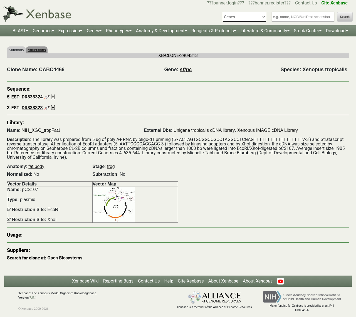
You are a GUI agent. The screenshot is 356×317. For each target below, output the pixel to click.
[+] (53, 97)
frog (111, 166)
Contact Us (306, 3)
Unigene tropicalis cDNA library (204, 130)
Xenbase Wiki (85, 281)
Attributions (37, 50)
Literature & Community (264, 30)
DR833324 (32, 97)
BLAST (19, 30)
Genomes (42, 30)
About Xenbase (223, 281)
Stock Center (306, 30)
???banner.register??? (269, 3)
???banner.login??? (225, 3)
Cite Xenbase (191, 281)
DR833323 (32, 107)
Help (168, 281)
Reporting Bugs (118, 281)
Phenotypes (117, 30)
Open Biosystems (65, 258)
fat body (36, 166)
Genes (93, 30)
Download (336, 30)
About (258, 281)
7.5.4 (32, 297)
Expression (69, 30)
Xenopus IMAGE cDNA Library (267, 130)
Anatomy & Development (160, 30)
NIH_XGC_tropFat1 (40, 130)
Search (345, 17)
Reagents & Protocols (212, 30)
